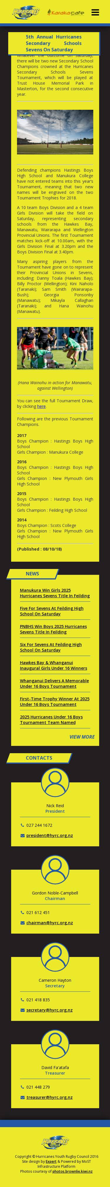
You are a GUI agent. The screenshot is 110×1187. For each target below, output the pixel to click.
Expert (51, 1161)
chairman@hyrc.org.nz (49, 922)
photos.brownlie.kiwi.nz (73, 1171)
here (41, 406)
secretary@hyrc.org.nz (49, 1010)
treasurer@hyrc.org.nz (49, 1097)
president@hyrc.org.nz (49, 835)
